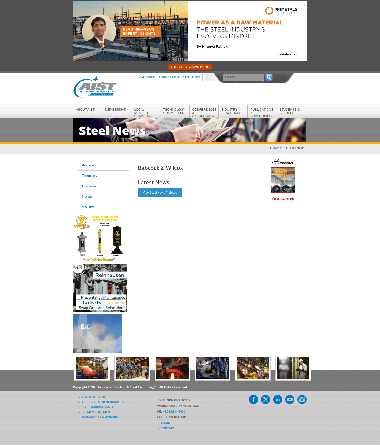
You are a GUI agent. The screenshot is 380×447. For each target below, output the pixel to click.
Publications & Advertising (262, 113)
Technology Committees (174, 111)
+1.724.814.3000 (174, 411)
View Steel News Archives (160, 192)
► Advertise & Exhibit (95, 397)
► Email (163, 423)
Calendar (147, 77)
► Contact (165, 428)
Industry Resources (231, 111)
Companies (89, 186)
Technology (89, 176)
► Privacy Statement (95, 412)
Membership (115, 109)
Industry (87, 196)
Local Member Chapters (142, 113)
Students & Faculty (290, 111)
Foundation (169, 77)
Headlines (88, 165)
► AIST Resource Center (97, 407)
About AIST (85, 109)
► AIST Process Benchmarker (101, 402)
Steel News (191, 77)
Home (277, 148)
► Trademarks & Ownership (100, 417)
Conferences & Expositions (204, 113)
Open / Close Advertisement (190, 67)
